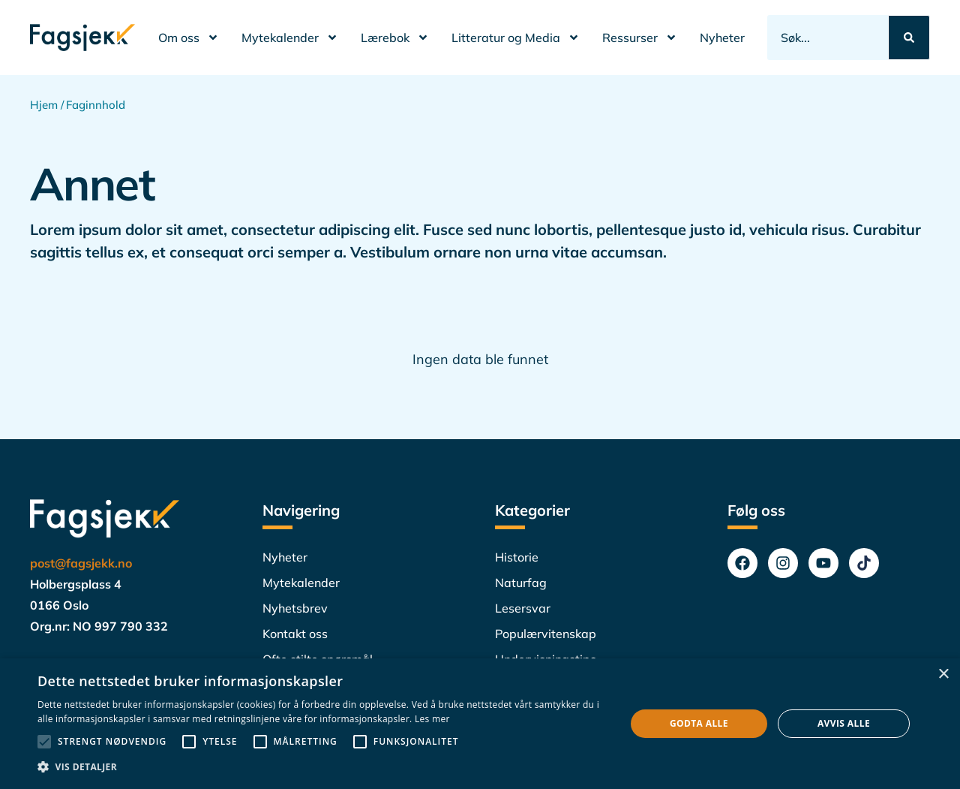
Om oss (188, 38)
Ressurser (639, 38)
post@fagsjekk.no (81, 563)
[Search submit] (909, 37)
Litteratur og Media (516, 38)
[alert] (480, 723)
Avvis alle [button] (844, 723)
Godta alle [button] (699, 723)
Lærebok (395, 38)
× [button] (943, 674)
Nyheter (722, 37)
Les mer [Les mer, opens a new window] (432, 718)
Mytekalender (290, 38)
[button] (323, 767)
